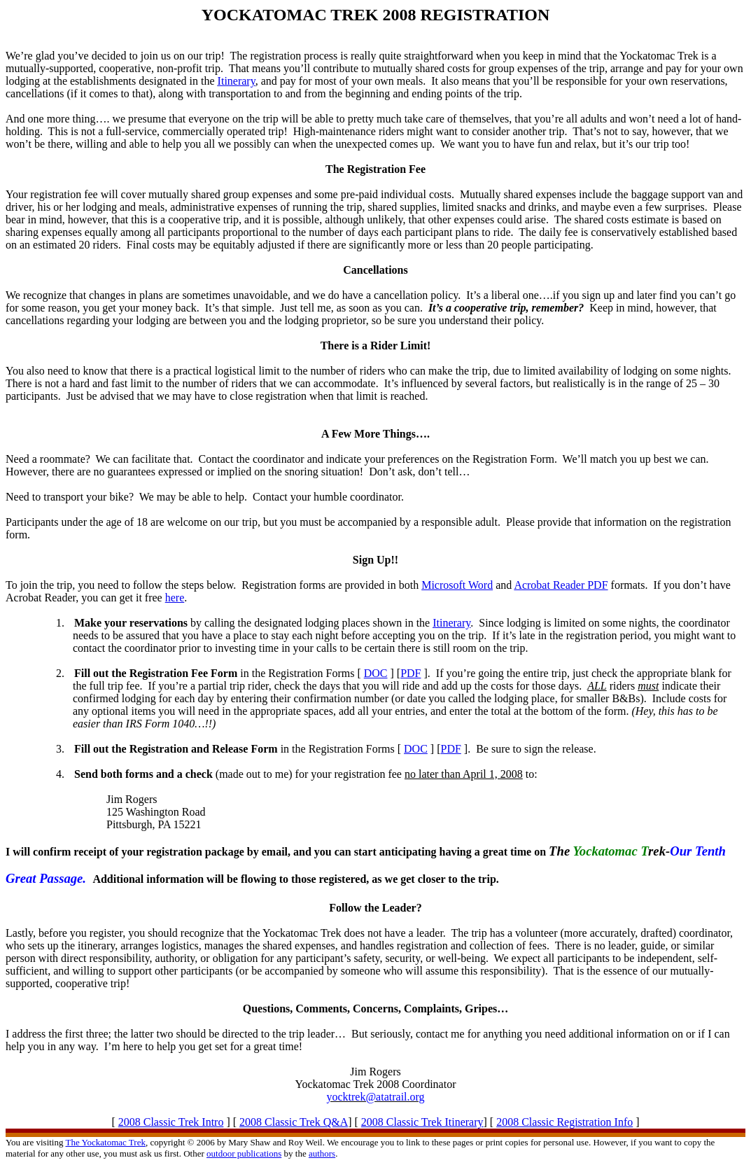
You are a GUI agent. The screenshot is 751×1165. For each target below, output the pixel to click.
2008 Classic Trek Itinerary (422, 1122)
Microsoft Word (457, 585)
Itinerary (236, 81)
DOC (376, 673)
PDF (410, 673)
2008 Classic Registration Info (564, 1122)
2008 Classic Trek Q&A (293, 1122)
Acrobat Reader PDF (561, 585)
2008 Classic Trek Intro (171, 1122)
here (175, 598)
